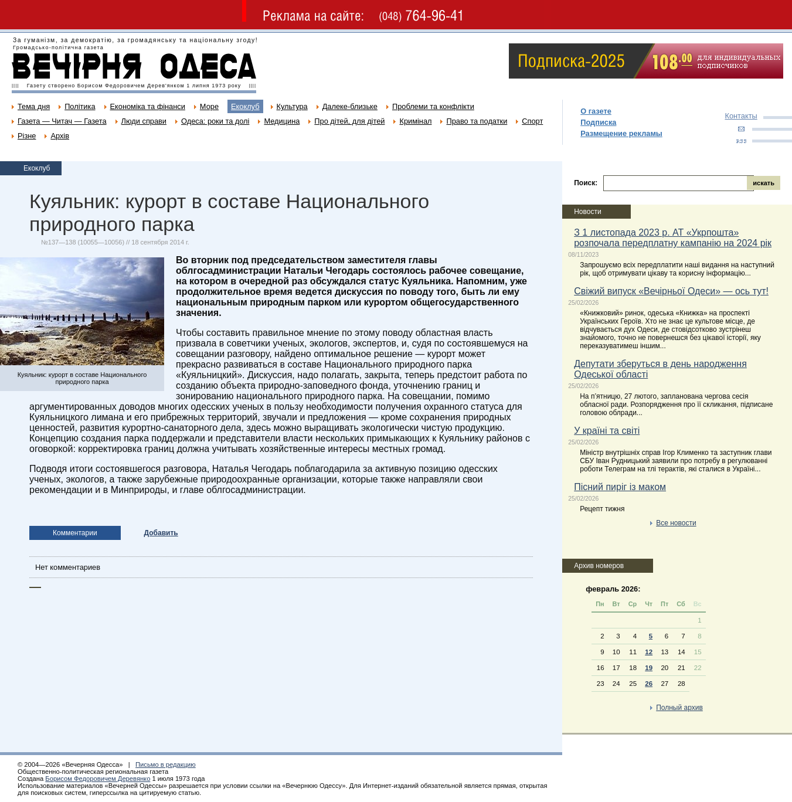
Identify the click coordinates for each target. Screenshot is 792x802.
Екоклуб (245, 106)
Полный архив (679, 708)
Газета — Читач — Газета (62, 121)
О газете (595, 111)
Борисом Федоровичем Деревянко (97, 778)
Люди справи (143, 121)
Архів (59, 135)
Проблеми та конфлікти (433, 106)
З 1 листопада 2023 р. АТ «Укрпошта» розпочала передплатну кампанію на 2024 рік (672, 237)
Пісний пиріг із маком (620, 487)
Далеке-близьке (350, 106)
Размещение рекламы (621, 133)
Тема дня (34, 106)
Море (209, 106)
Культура (292, 106)
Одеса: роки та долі (215, 121)
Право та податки (476, 121)
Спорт (532, 121)
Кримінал (415, 121)
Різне (27, 135)
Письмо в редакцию (165, 764)
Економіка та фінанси (147, 106)
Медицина (282, 121)
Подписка (598, 122)
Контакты (741, 115)
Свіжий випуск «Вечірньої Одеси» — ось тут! (671, 291)
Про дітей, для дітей (349, 121)
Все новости (676, 523)
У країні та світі (607, 431)
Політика (79, 106)
